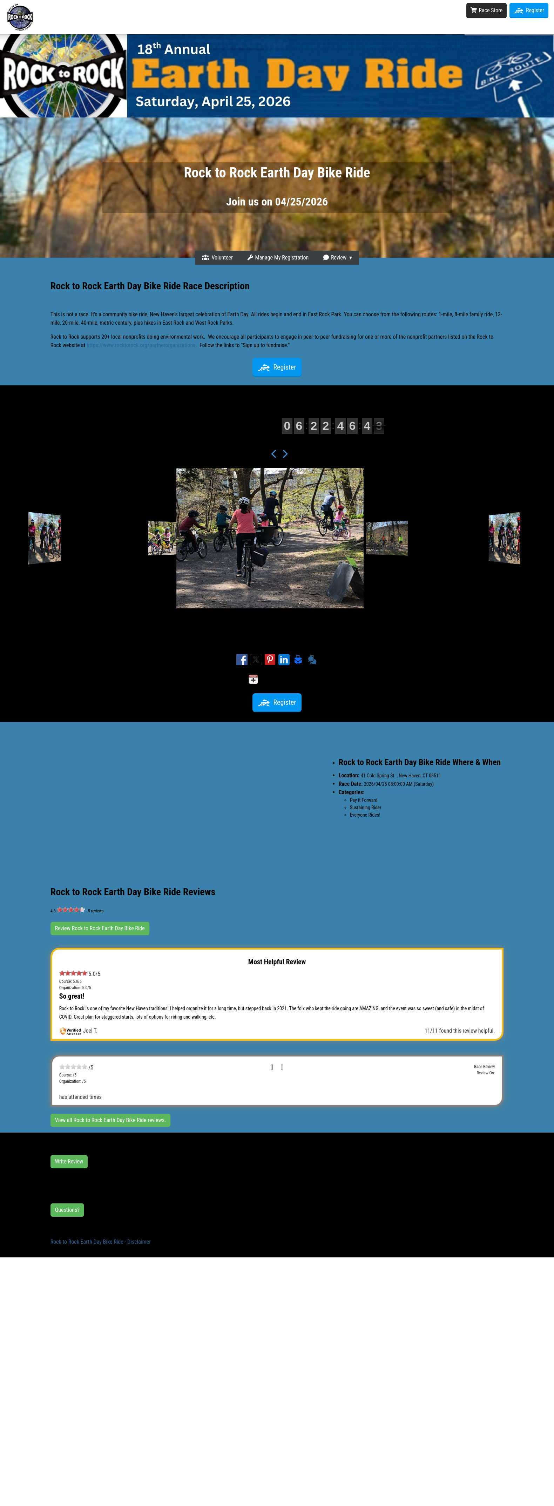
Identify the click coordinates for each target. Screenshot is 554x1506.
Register (529, 10)
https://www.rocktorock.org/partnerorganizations (141, 345)
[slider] (71, 909)
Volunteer (217, 257)
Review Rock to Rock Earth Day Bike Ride (100, 928)
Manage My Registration (278, 257)
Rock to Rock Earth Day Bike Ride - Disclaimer (100, 1241)
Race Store (487, 10)
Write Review (69, 1161)
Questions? (67, 1210)
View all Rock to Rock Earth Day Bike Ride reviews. (110, 1120)
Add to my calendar (277, 679)
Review (334, 257)
